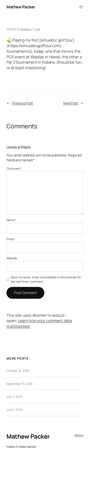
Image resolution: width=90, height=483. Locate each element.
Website (11, 258)
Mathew (26, 29)
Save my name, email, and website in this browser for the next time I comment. (46, 279)
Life (37, 29)
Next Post (70, 103)
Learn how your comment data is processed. (39, 323)
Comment (14, 168)
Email (10, 239)
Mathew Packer (20, 7)
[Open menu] (81, 7)
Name (11, 220)
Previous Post (22, 103)
